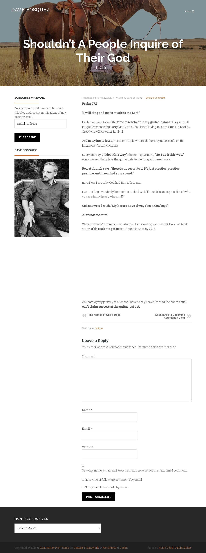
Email (87, 428)
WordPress (109, 547)
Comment (88, 356)
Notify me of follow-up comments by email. (114, 479)
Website (87, 447)
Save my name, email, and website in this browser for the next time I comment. (134, 470)
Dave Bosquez (30, 9)
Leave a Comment (155, 97)
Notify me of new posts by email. (106, 487)
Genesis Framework (86, 547)
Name (87, 410)
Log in (124, 547)
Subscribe (27, 137)
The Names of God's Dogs (105, 314)
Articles (99, 328)
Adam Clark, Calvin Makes (175, 547)
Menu (190, 11)
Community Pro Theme (54, 547)
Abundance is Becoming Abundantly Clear (170, 316)
